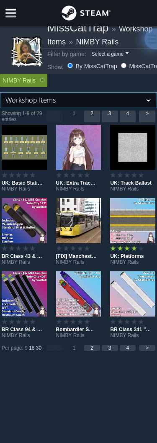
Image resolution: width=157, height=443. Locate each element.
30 (38, 348)
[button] (109, 54)
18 (31, 348)
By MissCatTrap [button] (93, 66)
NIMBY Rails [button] (24, 80)
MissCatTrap (77, 27)
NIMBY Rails (97, 42)
